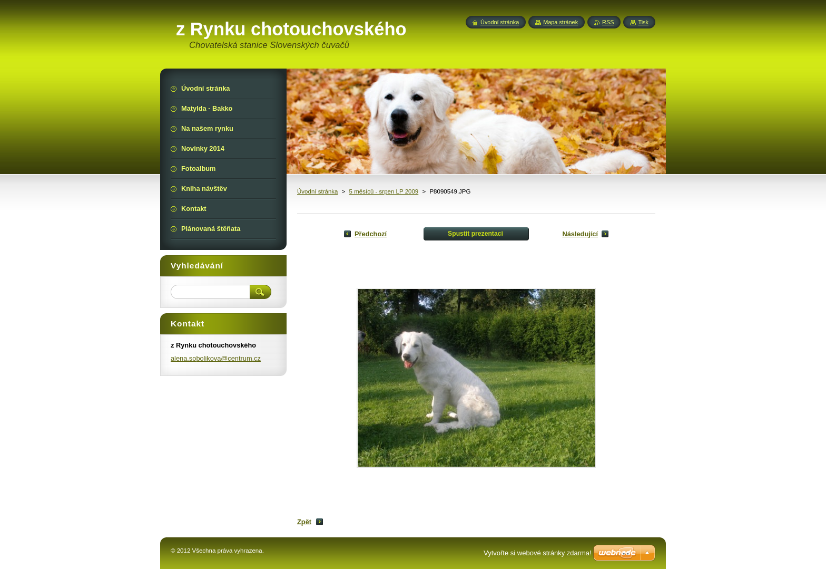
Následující (580, 234)
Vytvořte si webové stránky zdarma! (538, 553)
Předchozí (371, 234)
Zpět (304, 522)
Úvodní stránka (317, 191)
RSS (608, 22)
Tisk (643, 22)
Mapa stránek (560, 22)
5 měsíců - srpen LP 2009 (384, 191)
